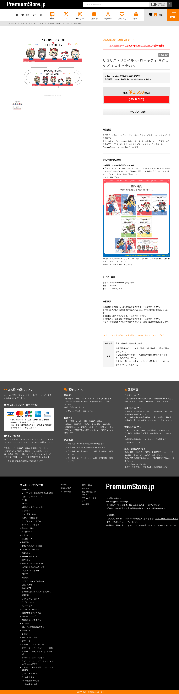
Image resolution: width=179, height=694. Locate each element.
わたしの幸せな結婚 (29, 684)
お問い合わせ (87, 485)
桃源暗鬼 (25, 578)
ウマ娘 (24, 500)
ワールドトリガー (29, 677)
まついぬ (25, 623)
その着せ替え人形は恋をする (33, 567)
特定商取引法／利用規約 (89, 493)
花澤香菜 (25, 595)
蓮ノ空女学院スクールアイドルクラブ (36, 592)
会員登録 (108, 16)
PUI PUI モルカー (29, 602)
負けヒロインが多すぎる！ (32, 620)
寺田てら (25, 574)
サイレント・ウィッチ (30, 549)
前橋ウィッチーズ (29, 616)
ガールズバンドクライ (30, 525)
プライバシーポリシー (89, 499)
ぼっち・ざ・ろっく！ (30, 609)
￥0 (155, 14)
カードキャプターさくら (31, 521)
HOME (11, 23)
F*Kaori (24, 504)
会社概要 (85, 504)
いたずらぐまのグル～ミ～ (32, 497)
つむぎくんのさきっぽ (30, 571)
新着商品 (63, 485)
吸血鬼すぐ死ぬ (28, 528)
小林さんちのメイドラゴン (32, 546)
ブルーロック (27, 606)
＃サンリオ (130, 335)
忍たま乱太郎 (27, 585)
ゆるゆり (25, 634)
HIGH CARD (26, 588)
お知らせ (94, 16)
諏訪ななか (26, 560)
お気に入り (122, 16)
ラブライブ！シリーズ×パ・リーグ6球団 (38, 648)
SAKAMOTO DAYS (29, 556)
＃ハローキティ (144, 335)
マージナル (26, 630)
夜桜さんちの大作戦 (29, 637)
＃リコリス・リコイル (113, 335)
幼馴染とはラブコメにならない (34, 507)
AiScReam (26, 490)
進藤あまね (26, 553)
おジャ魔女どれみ (29, 514)
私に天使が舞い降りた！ (31, 681)
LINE (52, 16)
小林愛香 (25, 542)
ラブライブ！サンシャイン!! (33, 645)
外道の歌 (25, 535)
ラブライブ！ (27, 641)
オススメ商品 (65, 488)
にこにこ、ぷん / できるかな (33, 581)
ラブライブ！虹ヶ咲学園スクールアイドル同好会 (37, 668)
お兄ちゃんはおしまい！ (31, 518)
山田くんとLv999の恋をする (33, 627)
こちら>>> (39, 461)
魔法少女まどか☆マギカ (31, 613)
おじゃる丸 (26, 511)
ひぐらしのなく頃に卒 (30, 599)
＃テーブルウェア (160, 335)
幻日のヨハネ (27, 539)
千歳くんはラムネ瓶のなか (32, 564)
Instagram (80, 16)
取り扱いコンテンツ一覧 (29, 15)
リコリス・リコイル (25, 23)
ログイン (135, 16)
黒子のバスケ (27, 532)
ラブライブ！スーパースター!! (33, 658)
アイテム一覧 (65, 492)
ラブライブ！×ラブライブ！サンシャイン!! (37, 653)
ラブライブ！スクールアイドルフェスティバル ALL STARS (37, 662)
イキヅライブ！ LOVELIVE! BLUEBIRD (37, 493)
